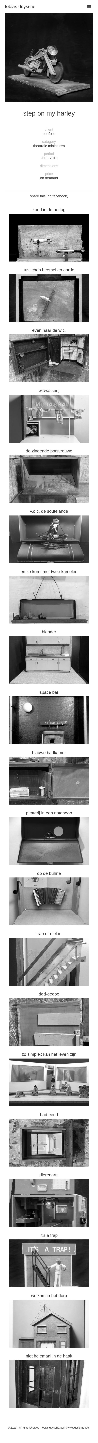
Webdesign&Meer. (80, 1427)
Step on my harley (49, 113)
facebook (60, 196)
